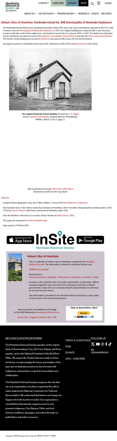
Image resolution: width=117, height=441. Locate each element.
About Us (29, 14)
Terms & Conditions (78, 340)
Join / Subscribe (75, 358)
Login (108, 3)
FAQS (68, 346)
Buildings (52, 277)
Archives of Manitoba (39, 116)
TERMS (53, 436)
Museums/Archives (37, 277)
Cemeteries (76, 277)
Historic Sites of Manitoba (16, 22)
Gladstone (44, 38)
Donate (72, 3)
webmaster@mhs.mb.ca (49, 312)
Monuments (63, 277)
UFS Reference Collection (75, 202)
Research (83, 14)
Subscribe (58, 3)
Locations (87, 277)
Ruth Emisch (80, 43)
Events (95, 14)
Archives (106, 14)
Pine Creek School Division (100, 36)
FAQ (54, 317)
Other (96, 277)
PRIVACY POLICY (43, 436)
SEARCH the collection (39, 269)
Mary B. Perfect (18, 210)
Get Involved (46, 14)
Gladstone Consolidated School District (58, 36)
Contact (43, 3)
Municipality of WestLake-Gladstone (36, 30)
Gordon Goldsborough (37, 220)
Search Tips (23, 317)
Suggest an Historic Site (40, 317)
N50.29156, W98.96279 (62, 189)
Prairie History (65, 14)
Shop (83, 3)
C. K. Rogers (74, 114)
